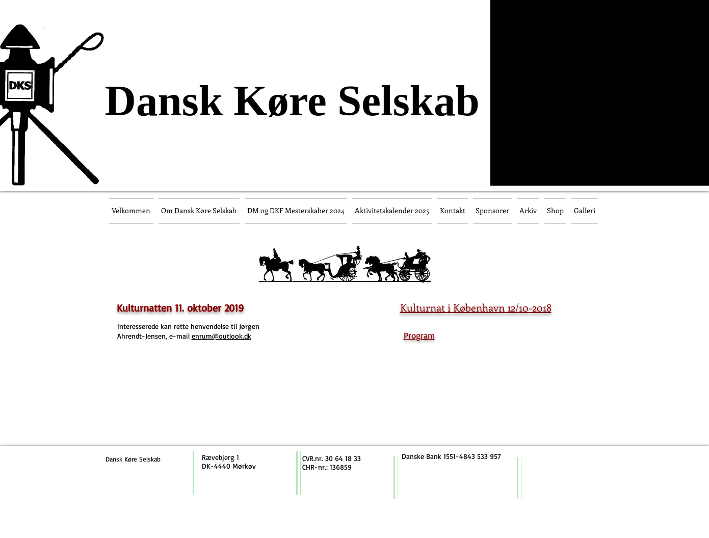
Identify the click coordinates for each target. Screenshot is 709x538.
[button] (296, 210)
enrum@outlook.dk (221, 335)
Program (419, 335)
